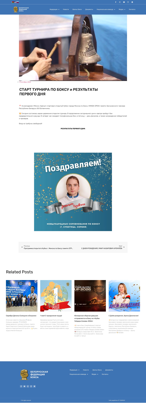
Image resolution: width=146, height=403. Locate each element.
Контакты (132, 9)
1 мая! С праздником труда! (51, 316)
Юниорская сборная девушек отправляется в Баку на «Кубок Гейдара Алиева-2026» (87, 318)
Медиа (122, 9)
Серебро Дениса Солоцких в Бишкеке (21, 316)
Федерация (54, 9)
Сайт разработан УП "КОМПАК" (117, 400)
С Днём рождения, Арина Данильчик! (123, 316)
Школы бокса (77, 9)
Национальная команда (106, 9)
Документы (89, 9)
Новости (66, 9)
